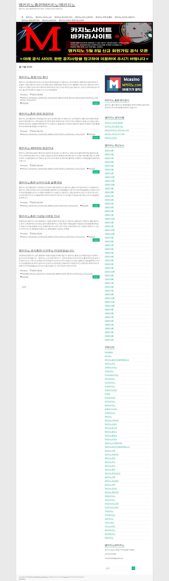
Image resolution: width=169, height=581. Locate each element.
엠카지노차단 (110, 466)
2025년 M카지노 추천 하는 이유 (117, 130)
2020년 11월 (109, 302)
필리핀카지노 (110, 530)
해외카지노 (109, 538)
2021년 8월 (109, 279)
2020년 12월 (109, 298)
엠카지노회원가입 (112, 492)
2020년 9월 (109, 309)
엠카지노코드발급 (112, 481)
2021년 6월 (109, 287)
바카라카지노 (110, 401)
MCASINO (25, 274)
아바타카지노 (110, 413)
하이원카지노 (110, 534)
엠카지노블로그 (111, 435)
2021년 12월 (109, 271)
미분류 (107, 394)
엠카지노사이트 (111, 439)
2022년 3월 (109, 260)
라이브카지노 (33, 98)
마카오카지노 (110, 382)
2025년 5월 (109, 158)
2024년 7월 (109, 196)
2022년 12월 (109, 230)
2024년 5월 (109, 203)
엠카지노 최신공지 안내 (63, 17)
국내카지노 (109, 371)
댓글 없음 (25, 103)
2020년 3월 (109, 332)
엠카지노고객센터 (112, 420)
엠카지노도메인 (111, 424)
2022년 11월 (109, 234)
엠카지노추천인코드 (112, 473)
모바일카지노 (42, 98)
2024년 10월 (109, 184)
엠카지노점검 (110, 458)
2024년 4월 (109, 207)
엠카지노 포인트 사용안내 (124, 17)
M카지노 (25, 98)
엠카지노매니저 (111, 428)
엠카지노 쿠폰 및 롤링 (104, 17)
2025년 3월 (109, 166)
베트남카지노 (110, 405)
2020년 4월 (109, 328)
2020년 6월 (109, 321)
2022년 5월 (109, 253)
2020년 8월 (109, 313)
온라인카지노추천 (112, 507)
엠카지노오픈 (110, 451)
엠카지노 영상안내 (49, 20)
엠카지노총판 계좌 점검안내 (36, 113)
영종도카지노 (110, 496)
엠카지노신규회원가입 (113, 443)
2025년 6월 (109, 154)
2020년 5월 (109, 324)
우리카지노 (109, 511)
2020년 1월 (109, 340)
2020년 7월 (109, 317)
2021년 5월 (109, 290)
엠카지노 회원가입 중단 (33, 77)
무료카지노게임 (111, 390)
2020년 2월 (109, 336)
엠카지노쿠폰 (110, 485)
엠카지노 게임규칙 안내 (30, 20)
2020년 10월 (109, 305)
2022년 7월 (109, 245)
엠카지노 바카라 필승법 (114, 123)
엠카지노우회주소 (112, 454)
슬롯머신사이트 (63, 98)
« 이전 (24, 287)
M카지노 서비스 (111, 138)
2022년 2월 (109, 264)
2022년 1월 (109, 268)
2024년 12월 (109, 177)
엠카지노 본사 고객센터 (84, 17)
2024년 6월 (109, 200)
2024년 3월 (109, 211)
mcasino (25, 94)
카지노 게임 (109, 522)
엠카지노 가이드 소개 (44, 17)
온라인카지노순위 (112, 504)
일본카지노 (109, 519)
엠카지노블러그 (111, 432)
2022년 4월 (109, 256)
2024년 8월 (109, 192)
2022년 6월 (109, 249)
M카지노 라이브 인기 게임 (115, 134)
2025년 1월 (109, 173)
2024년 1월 (109, 215)
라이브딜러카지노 (112, 375)
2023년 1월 (109, 226)
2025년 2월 (109, 169)
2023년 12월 (109, 218)
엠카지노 (29, 17)
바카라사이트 (52, 98)
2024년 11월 (109, 181)
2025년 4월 (109, 162)
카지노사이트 (31, 100)
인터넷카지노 (110, 515)
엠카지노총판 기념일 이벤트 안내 (39, 216)
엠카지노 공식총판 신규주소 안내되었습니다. (46, 250)
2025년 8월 (109, 150)
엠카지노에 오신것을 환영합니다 (117, 447)
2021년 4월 (109, 294)
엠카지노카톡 (110, 477)
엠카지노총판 (80, 98)
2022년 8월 (109, 241)
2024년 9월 (109, 188)
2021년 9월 (109, 275)
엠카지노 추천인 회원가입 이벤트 (71, 20)
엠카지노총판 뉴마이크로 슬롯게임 (40, 182)
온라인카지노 (89, 98)
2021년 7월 (109, 283)
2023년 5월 (109, 222)
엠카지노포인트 (111, 488)
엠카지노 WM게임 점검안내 (36, 148)
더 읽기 (96, 103)
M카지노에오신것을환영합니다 (117, 360)
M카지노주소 (110, 364)
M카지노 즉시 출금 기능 (114, 126)
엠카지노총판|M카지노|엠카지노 (47, 4)
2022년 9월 (109, 237)
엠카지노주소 (110, 462)
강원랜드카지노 (111, 367)
